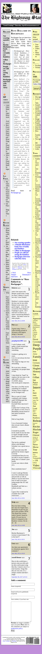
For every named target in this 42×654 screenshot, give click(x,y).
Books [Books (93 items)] (34, 330)
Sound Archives (38, 106)
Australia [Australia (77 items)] (35, 320)
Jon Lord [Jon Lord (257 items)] (35, 407)
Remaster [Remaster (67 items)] (35, 423)
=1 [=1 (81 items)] (33, 316)
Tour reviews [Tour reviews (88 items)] (35, 455)
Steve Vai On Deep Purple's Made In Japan (8, 162)
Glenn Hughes (6, 361)
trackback (14, 269)
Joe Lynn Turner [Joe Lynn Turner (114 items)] (35, 402)
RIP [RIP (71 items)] (34, 424)
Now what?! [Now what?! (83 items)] (34, 412)
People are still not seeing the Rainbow (6, 72)
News (24, 264)
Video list (37, 49)
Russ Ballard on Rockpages (21, 32)
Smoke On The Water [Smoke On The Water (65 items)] (35, 438)
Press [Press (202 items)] (35, 415)
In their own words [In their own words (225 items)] (35, 394)
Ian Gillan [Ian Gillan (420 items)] (36, 376)
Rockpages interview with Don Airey (22, 258)
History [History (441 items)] (36, 371)
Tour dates (37, 45)
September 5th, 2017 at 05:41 (19, 577)
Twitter (37, 67)
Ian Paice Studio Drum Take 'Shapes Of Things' (8, 195)
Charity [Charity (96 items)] (35, 332)
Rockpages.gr (16, 193)
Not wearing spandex (6, 38)
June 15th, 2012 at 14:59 (18, 337)
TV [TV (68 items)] (34, 460)
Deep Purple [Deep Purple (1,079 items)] (37, 346)
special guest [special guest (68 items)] (34, 442)
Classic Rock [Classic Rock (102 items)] (35, 335)
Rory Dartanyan (26, 274)
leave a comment (17, 268)
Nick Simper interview (14, 275)
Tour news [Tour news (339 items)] (35, 451)
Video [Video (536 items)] (36, 465)
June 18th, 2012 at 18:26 (18, 553)
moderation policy (16, 628)
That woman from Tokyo (37, 212)
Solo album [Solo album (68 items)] (35, 440)
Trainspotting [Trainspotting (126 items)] (37, 458)
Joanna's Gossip (38, 146)
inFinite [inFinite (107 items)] (35, 385)
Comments (14, 641)
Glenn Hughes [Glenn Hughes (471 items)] (37, 367)
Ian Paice (5, 177)
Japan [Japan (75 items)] (34, 400)
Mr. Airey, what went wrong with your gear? (37, 284)
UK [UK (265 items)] (36, 460)
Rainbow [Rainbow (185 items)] (36, 418)
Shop (37, 52)
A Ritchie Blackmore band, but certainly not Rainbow (22, 247)
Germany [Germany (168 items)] (36, 363)
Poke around (35, 38)
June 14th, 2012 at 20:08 (18, 321)
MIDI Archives (38, 110)
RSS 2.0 (20, 266)
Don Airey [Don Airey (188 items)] (35, 352)
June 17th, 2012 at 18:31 (18, 539)
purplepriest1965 (17, 341)
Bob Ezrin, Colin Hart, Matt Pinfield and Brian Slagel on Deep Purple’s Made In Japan (9, 139)
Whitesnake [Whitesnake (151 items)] (37, 468)
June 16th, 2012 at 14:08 (18, 525)
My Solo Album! (8, 184)
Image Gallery (37, 120)
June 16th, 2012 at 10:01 (18, 498)
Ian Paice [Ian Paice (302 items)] (35, 381)
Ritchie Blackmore (8, 223)
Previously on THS (36, 81)
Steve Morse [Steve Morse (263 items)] (35, 445)
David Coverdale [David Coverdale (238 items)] (37, 340)
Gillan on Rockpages (22, 251)
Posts (4, 641)
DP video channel (6, 99)
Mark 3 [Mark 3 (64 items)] (34, 410)
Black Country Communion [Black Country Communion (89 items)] (36, 323)
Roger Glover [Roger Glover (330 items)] (36, 433)
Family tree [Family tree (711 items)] (37, 358)
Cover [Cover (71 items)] (34, 337)
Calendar (8, 641)
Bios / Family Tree (37, 134)
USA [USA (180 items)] (35, 463)
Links (37, 149)
